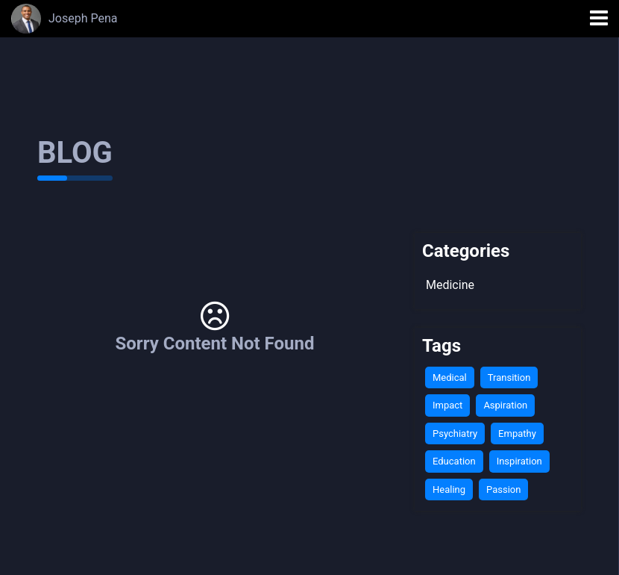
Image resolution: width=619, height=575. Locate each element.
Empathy (517, 433)
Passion (503, 489)
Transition (509, 377)
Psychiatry (455, 433)
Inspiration (519, 461)
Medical (450, 377)
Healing (449, 489)
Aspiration (505, 405)
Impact (447, 405)
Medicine (450, 285)
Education (454, 461)
